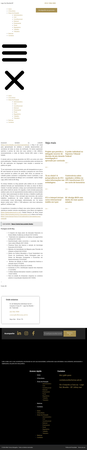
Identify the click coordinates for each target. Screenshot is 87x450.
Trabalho (16, 29)
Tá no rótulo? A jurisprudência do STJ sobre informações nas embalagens (54, 179)
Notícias (10, 33)
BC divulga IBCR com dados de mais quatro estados (74, 200)
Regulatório (17, 27)
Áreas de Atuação (13, 13)
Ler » (46, 167)
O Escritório (11, 11)
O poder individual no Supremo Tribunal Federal (74, 154)
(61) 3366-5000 (14, 312)
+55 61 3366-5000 (50, 3)
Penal (15, 25)
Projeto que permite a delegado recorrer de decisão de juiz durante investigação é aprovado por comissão (55, 156)
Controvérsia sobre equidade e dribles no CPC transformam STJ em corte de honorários (75, 179)
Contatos (11, 35)
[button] (14, 67)
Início (10, 9)
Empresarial (17, 23)
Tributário (17, 31)
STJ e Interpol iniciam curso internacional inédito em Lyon (54, 200)
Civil (15, 17)
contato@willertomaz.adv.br (19, 315)
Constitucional (18, 19)
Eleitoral (16, 21)
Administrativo (18, 15)
